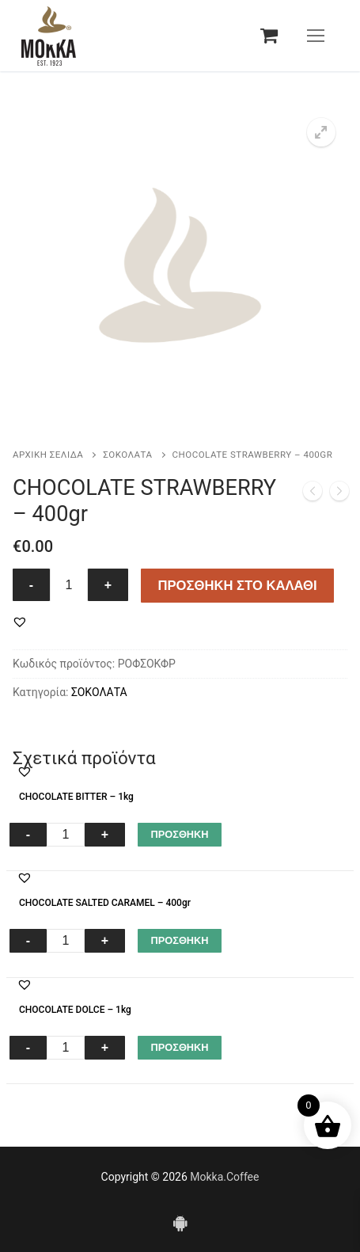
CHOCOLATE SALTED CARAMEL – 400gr (105, 902)
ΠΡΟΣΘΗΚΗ (179, 834)
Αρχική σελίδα (48, 454)
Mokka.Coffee (224, 1176)
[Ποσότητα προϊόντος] (69, 585)
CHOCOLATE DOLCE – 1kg (75, 1009)
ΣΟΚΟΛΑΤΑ (127, 454)
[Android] (179, 1222)
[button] (321, 132)
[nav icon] (315, 35)
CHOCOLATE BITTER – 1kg (76, 796)
